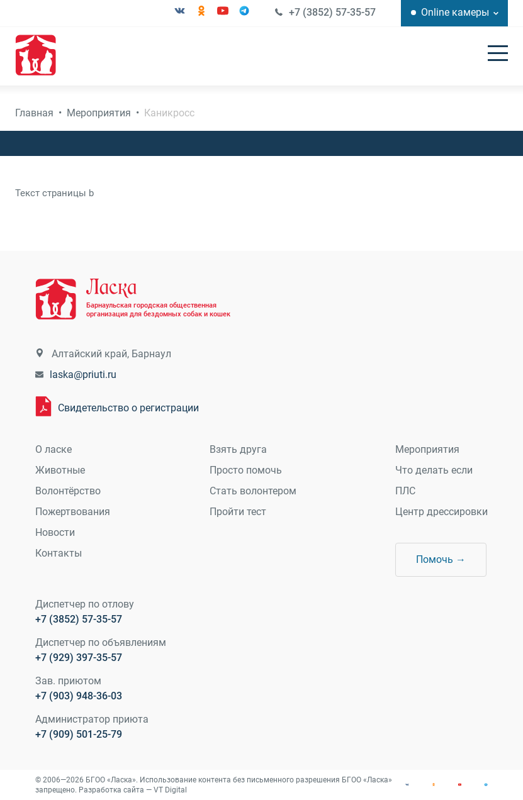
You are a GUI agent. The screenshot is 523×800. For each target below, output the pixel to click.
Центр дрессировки (441, 512)
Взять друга (238, 449)
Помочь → (441, 559)
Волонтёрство (68, 491)
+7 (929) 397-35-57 (78, 658)
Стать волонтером (253, 491)
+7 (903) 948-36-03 (78, 696)
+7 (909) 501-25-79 (78, 734)
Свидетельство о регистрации (128, 408)
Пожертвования (72, 512)
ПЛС (405, 491)
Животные (60, 470)
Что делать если (434, 470)
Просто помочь (246, 470)
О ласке (53, 449)
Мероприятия (99, 113)
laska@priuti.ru (83, 375)
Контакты (58, 553)
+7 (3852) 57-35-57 (332, 12)
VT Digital (170, 790)
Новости (55, 532)
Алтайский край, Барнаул (111, 354)
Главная (34, 113)
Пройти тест (238, 512)
